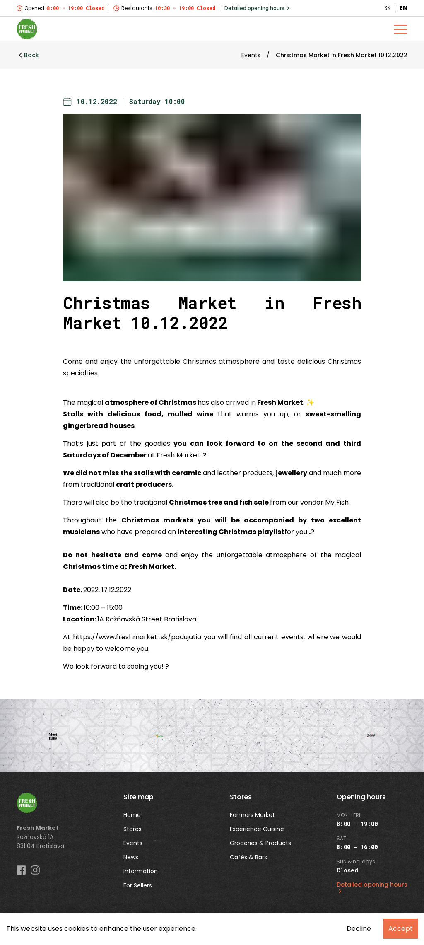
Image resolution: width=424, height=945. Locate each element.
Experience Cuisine (257, 829)
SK (387, 8)
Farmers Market (252, 815)
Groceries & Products (260, 843)
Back (29, 55)
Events (250, 55)
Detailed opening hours (256, 8)
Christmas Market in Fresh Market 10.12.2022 (341, 55)
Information (140, 871)
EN (403, 8)
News (130, 857)
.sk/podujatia (180, 637)
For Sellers (137, 885)
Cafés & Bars (248, 857)
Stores (132, 829)
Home (132, 815)
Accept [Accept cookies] (400, 928)
